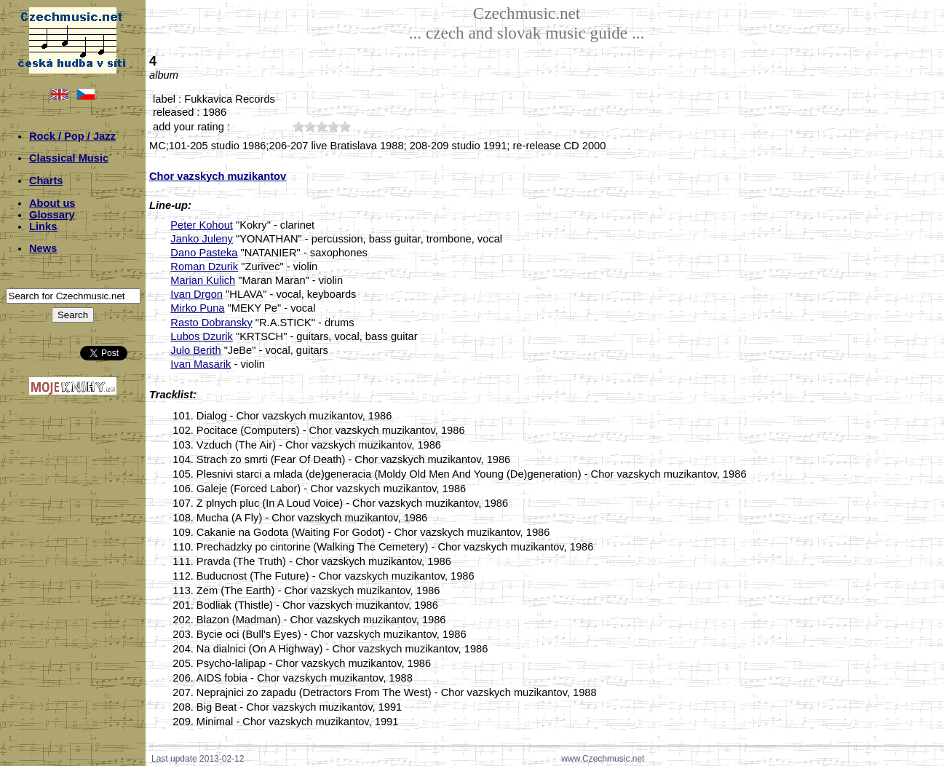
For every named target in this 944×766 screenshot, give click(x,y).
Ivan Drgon (196, 294)
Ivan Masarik (200, 364)
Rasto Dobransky (211, 322)
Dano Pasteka (203, 252)
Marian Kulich (202, 280)
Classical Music (68, 158)
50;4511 (345, 126)
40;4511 (333, 126)
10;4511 (298, 126)
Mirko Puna (197, 308)
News (43, 248)
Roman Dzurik (204, 266)
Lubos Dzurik (201, 336)
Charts (46, 180)
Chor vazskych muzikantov (217, 176)
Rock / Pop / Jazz (72, 136)
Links (43, 226)
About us (52, 203)
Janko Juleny (201, 239)
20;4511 (310, 126)
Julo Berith (195, 350)
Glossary (52, 215)
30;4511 (322, 126)
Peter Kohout (201, 225)
